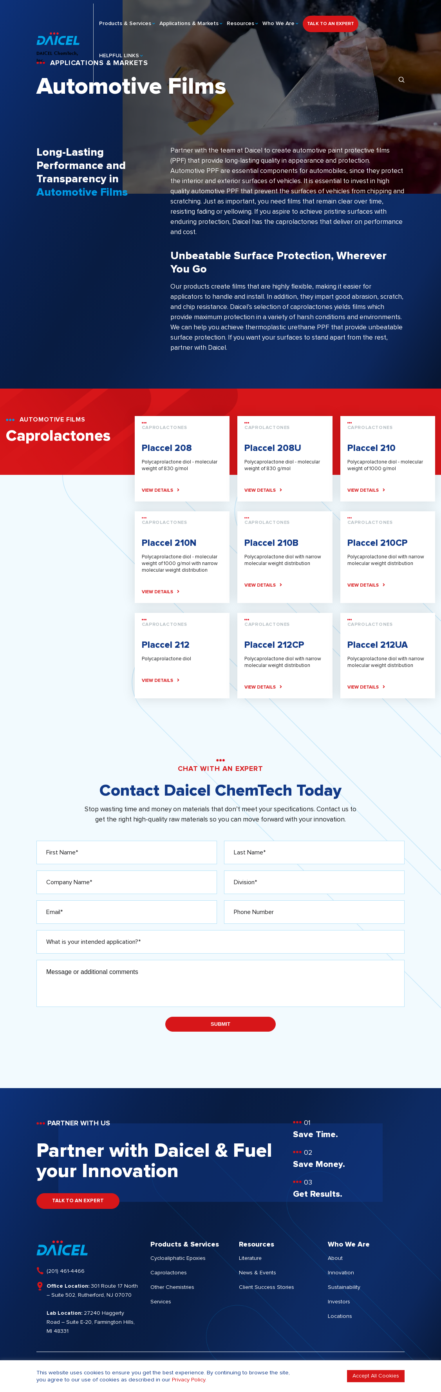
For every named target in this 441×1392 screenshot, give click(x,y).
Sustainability (344, 1287)
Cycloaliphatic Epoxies (178, 1258)
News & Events (257, 1273)
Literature (250, 1258)
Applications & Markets (189, 20)
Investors (339, 1302)
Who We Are (278, 20)
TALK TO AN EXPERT (330, 20)
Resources (240, 20)
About (335, 1258)
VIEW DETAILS (160, 490)
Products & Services (125, 20)
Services (160, 1302)
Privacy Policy (188, 1380)
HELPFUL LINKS (119, 52)
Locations (340, 1316)
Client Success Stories (266, 1287)
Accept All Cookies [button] (375, 1376)
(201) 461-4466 (66, 1271)
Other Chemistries (172, 1287)
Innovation (341, 1273)
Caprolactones (168, 1273)
